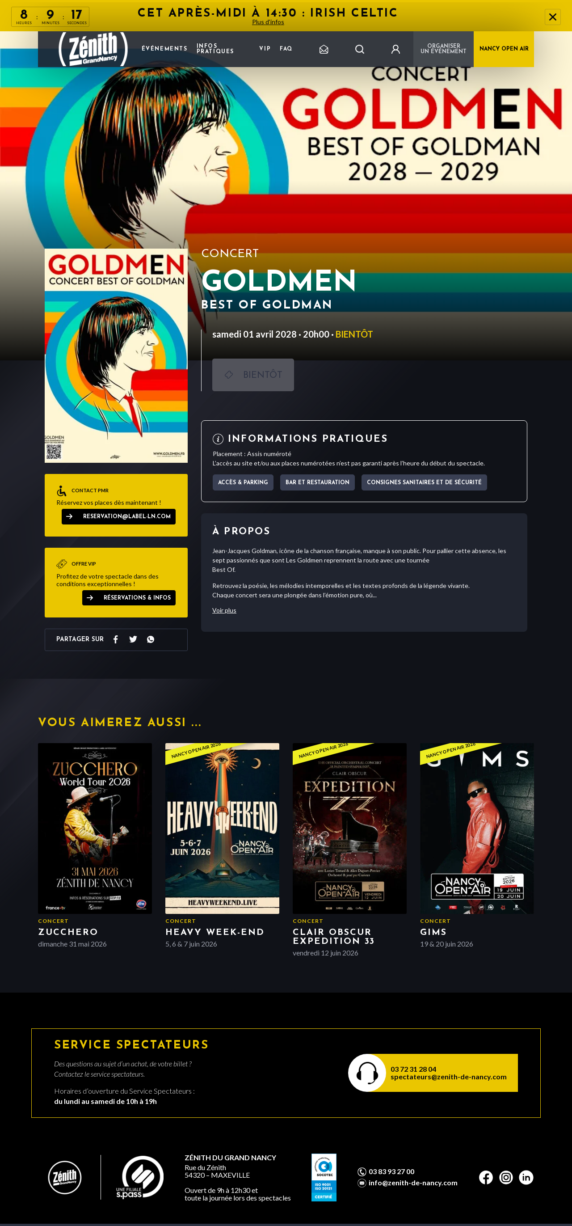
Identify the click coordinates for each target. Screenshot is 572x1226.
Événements (165, 49)
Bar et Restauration (317, 483)
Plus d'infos (268, 21)
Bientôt (262, 375)
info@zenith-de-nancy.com (413, 1183)
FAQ (286, 49)
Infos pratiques (215, 49)
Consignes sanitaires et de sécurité (424, 483)
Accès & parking (243, 483)
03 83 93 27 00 (391, 1171)
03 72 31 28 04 (413, 1069)
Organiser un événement (444, 49)
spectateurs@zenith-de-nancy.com (449, 1076)
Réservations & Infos (137, 598)
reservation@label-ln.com (127, 517)
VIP (265, 49)
